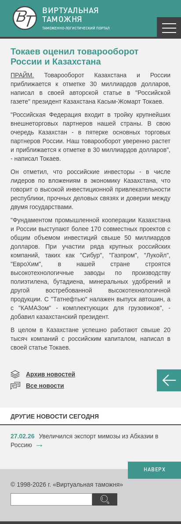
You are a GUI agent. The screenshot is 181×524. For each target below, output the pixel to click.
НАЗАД (169, 380)
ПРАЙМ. (22, 75)
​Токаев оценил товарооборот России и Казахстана (74, 56)
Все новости (45, 385)
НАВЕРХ (154, 470)
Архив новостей (50, 374)
